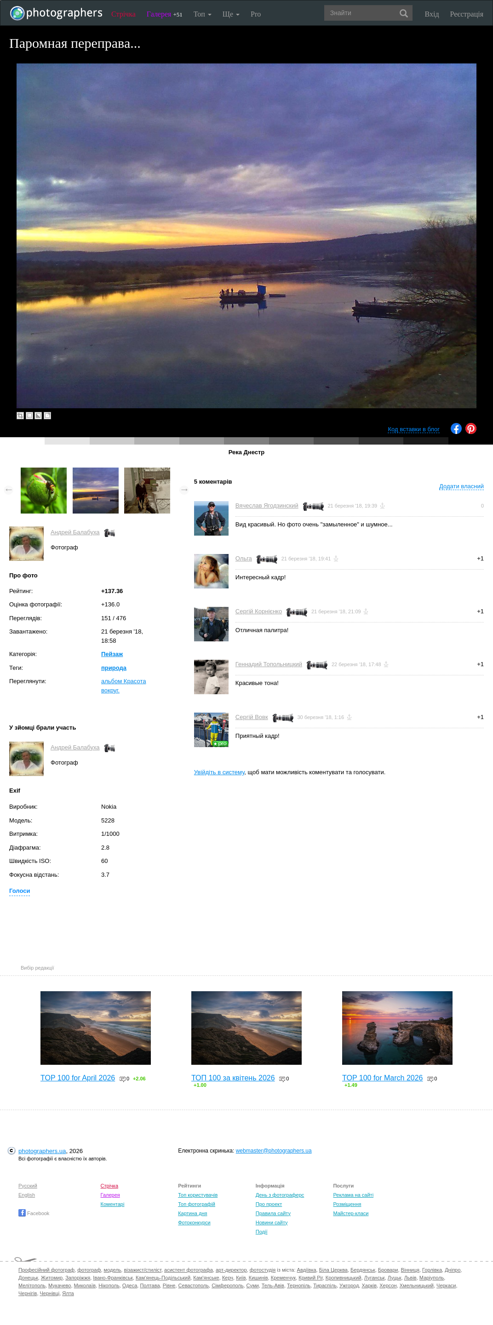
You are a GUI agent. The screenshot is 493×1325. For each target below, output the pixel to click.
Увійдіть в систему (219, 772)
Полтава (150, 1285)
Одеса (129, 1285)
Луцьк (394, 1277)
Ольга (243, 558)
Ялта (68, 1293)
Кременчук (283, 1277)
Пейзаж (112, 654)
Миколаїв (85, 1285)
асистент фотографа (188, 1270)
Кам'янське (206, 1277)
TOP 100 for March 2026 (382, 1078)
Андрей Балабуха (75, 532)
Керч (227, 1277)
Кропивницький (343, 1277)
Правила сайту (273, 1213)
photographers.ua (42, 1151)
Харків (369, 1285)
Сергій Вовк (251, 717)
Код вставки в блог (414, 429)
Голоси (19, 890)
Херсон (387, 1285)
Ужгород (349, 1285)
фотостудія (263, 1270)
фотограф (89, 1270)
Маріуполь (431, 1277)
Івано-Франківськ (112, 1277)
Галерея (165, 14)
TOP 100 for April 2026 (77, 1078)
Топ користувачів (198, 1195)
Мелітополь (32, 1285)
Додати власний (461, 486)
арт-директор (231, 1270)
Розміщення (347, 1204)
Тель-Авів (273, 1285)
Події (262, 1231)
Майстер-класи (350, 1213)
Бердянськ (362, 1270)
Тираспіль (325, 1285)
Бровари (388, 1270)
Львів (410, 1277)
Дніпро (452, 1270)
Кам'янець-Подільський (163, 1277)
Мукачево (59, 1285)
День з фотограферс (280, 1195)
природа (113, 667)
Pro (256, 14)
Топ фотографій (196, 1204)
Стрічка (123, 14)
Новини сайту (272, 1222)
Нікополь (108, 1285)
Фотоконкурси (194, 1222)
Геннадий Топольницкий (268, 664)
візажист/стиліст (142, 1270)
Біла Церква (333, 1270)
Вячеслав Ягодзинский (266, 505)
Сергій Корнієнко (258, 611)
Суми (252, 1285)
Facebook (33, 1213)
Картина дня (192, 1213)
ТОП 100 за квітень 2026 (233, 1078)
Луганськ (374, 1277)
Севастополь (193, 1285)
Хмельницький (417, 1285)
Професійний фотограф (46, 1270)
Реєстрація (466, 14)
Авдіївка (306, 1270)
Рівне (169, 1285)
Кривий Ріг (310, 1277)
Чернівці (50, 1293)
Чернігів (27, 1293)
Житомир (52, 1277)
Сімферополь (227, 1285)
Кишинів (258, 1277)
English (26, 1195)
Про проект (269, 1204)
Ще (231, 14)
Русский (27, 1185)
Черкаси (446, 1285)
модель (112, 1270)
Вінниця (410, 1270)
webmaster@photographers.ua (274, 1151)
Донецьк (28, 1277)
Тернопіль (298, 1285)
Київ (241, 1277)
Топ (203, 14)
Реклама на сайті (353, 1195)
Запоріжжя (77, 1277)
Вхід (432, 14)
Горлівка (432, 1270)
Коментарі (113, 1204)
